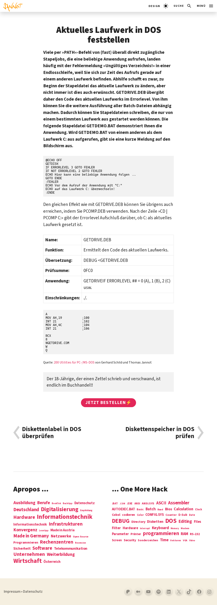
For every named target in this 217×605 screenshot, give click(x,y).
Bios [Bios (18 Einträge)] (168, 509)
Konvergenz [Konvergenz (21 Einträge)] (25, 530)
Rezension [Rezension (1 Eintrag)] (80, 542)
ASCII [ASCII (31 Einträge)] (161, 503)
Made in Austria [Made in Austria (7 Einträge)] (62, 530)
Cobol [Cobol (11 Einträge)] (116, 515)
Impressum (12, 591)
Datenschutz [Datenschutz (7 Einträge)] (84, 503)
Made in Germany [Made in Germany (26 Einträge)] (31, 536)
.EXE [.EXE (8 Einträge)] (129, 503)
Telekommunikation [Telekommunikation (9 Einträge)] (70, 548)
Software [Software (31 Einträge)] (42, 548)
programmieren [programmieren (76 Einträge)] (161, 533)
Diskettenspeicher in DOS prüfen (159, 433)
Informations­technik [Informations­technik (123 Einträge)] (64, 517)
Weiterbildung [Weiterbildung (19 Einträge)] (61, 554)
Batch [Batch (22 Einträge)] (151, 509)
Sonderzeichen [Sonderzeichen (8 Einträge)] (148, 540)
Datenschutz (33, 591)
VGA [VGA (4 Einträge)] (185, 540)
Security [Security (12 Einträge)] (130, 540)
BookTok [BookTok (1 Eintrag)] (56, 503)
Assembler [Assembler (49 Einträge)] (178, 503)
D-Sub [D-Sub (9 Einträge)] (182, 515)
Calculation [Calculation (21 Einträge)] (183, 509)
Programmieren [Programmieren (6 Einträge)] (25, 542)
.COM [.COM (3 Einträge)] (122, 503)
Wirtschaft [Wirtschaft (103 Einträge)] (27, 561)
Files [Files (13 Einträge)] (197, 522)
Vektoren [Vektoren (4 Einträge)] (175, 540)
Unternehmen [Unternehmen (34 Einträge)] (29, 554)
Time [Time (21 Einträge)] (164, 540)
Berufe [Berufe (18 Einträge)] (43, 503)
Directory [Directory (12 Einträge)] (138, 522)
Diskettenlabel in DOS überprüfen (51, 433)
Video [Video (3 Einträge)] (192, 540)
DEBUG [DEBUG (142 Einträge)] (121, 521)
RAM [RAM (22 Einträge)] (184, 534)
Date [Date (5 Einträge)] (192, 515)
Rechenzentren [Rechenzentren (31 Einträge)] (56, 542)
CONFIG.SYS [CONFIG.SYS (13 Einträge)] (154, 515)
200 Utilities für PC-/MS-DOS (74, 362)
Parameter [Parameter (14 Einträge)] (120, 534)
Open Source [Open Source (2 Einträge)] (80, 536)
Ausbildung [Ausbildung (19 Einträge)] (24, 502)
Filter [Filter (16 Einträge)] (116, 528)
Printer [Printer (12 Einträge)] (136, 534)
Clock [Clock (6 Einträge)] (198, 509)
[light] (158, 6)
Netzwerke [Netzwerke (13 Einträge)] (61, 536)
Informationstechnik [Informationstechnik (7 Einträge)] (30, 524)
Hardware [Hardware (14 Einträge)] (130, 528)
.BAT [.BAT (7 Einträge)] (115, 503)
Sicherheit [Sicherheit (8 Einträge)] (22, 548)
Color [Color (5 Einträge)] (140, 515)
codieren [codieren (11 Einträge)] (128, 515)
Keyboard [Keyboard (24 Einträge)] (160, 527)
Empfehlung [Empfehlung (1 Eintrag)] (86, 510)
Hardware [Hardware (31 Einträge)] (24, 517)
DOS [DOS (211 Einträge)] (171, 521)
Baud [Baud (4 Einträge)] (160, 509)
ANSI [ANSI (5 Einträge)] (137, 503)
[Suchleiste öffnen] (183, 6)
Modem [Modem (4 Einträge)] (185, 528)
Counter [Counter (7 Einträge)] (171, 515)
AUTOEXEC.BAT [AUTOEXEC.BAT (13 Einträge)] (123, 509)
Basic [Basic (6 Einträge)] (140, 509)
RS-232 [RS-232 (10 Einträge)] (195, 534)
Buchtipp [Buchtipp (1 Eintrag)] (67, 503)
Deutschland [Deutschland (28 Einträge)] (26, 510)
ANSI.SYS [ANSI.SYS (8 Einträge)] (148, 503)
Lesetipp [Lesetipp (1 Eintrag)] (44, 530)
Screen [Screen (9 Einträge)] (117, 540)
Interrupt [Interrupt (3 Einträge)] (145, 528)
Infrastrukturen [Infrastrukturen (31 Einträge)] (66, 524)
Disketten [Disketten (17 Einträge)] (155, 521)
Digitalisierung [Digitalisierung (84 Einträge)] (59, 509)
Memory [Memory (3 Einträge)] (175, 528)
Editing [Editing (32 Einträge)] (185, 521)
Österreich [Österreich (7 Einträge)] (51, 562)
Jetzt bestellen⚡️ (108, 402)
